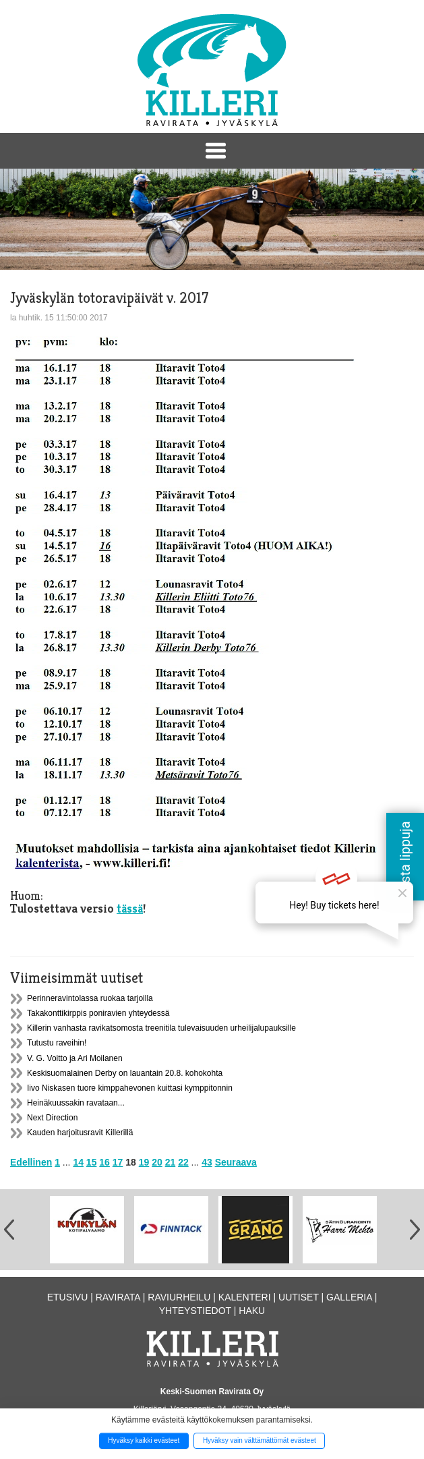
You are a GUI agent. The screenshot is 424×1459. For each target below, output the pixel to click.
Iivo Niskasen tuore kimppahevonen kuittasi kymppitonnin (130, 1088)
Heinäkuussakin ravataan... (76, 1103)
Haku (252, 1310)
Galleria (349, 1297)
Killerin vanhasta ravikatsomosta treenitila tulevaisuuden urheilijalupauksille (161, 1028)
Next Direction (52, 1117)
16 (104, 1162)
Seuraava (236, 1162)
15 (91, 1162)
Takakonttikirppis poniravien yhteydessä (98, 1013)
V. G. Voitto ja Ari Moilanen (75, 1058)
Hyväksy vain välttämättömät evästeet (259, 1440)
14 (78, 1162)
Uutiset (298, 1297)
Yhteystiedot (195, 1310)
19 (144, 1162)
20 (157, 1162)
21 (170, 1162)
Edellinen (31, 1162)
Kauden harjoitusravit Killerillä (80, 1132)
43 (207, 1162)
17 (118, 1162)
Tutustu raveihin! (56, 1043)
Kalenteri (244, 1297)
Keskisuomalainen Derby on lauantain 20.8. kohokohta (124, 1073)
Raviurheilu (179, 1297)
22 (183, 1162)
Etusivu (67, 1297)
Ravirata (118, 1297)
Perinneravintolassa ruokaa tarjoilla (90, 998)
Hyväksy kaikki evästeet (143, 1440)
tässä (130, 908)
